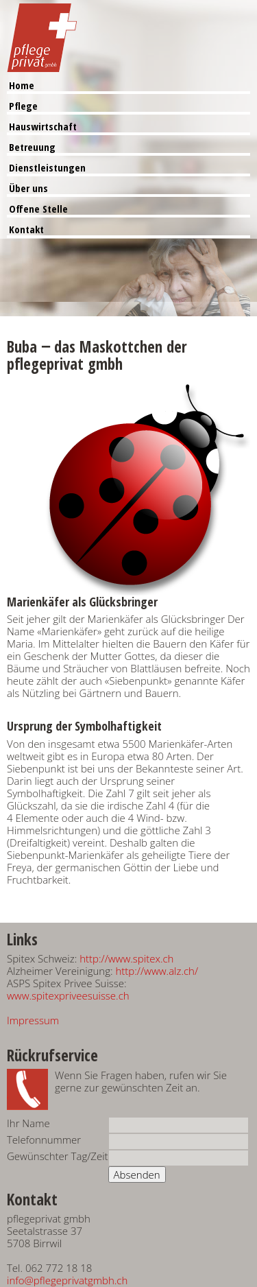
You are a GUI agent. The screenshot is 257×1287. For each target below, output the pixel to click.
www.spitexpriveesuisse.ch (68, 995)
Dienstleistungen (47, 167)
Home (21, 85)
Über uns (28, 188)
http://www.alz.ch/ (156, 971)
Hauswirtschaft (43, 126)
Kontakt (26, 229)
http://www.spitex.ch (126, 958)
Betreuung (32, 147)
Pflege (23, 106)
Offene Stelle (38, 208)
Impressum (33, 1020)
